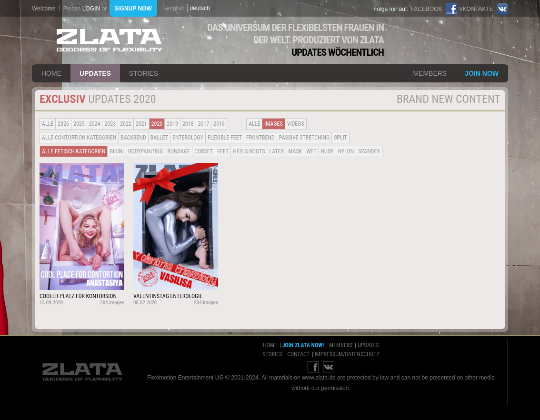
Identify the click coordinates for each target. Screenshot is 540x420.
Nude (327, 151)
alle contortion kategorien (79, 137)
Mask (295, 151)
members (430, 73)
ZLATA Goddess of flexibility (109, 40)
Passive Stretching (304, 137)
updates (95, 73)
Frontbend (260, 137)
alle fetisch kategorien (73, 151)
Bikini (117, 151)
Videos (295, 123)
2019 (172, 123)
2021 (141, 123)
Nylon (346, 151)
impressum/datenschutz (347, 354)
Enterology (187, 137)
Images (273, 123)
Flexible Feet (225, 137)
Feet (223, 151)
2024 (94, 123)
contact (298, 354)
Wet (311, 151)
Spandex (369, 151)
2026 (63, 123)
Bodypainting (145, 151)
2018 (188, 123)
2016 (219, 123)
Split (340, 137)
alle (47, 123)
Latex (276, 151)
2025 (79, 123)
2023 (110, 123)
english (176, 8)
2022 (125, 123)
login (91, 8)
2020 (157, 123)
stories (143, 73)
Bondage (178, 151)
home (51, 73)
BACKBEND (133, 137)
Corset (203, 151)
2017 (204, 123)
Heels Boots (249, 151)
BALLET (159, 137)
